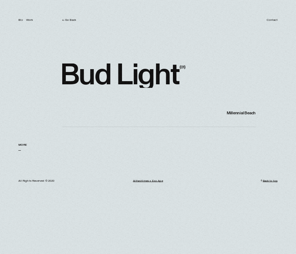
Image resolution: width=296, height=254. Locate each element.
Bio (20, 20)
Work (29, 20)
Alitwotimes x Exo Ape (148, 181)
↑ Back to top (269, 181)
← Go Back (69, 20)
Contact (272, 20)
